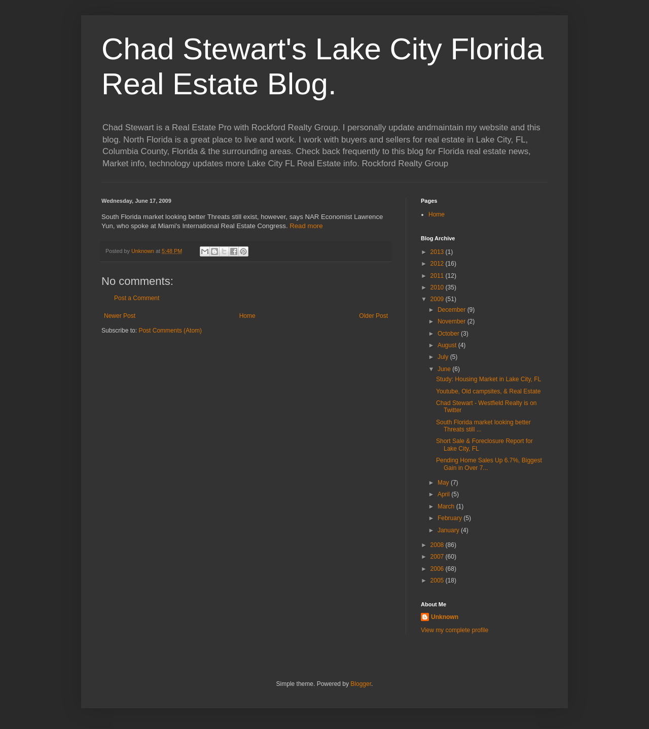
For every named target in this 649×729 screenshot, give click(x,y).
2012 (438, 263)
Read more (306, 226)
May (444, 482)
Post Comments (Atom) (170, 330)
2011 (438, 275)
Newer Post (119, 315)
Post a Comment (136, 298)
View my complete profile (454, 630)
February (450, 518)
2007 (438, 556)
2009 (438, 299)
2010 (438, 287)
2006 (438, 568)
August (448, 345)
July (444, 356)
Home (247, 315)
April (444, 494)
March (447, 506)
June (445, 369)
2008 (438, 545)
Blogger (360, 683)
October (449, 333)
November (452, 321)
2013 (438, 252)
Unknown (444, 617)
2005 (438, 580)
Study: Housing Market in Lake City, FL (488, 379)
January (449, 530)
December (452, 309)
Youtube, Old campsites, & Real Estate (488, 391)
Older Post (373, 315)
